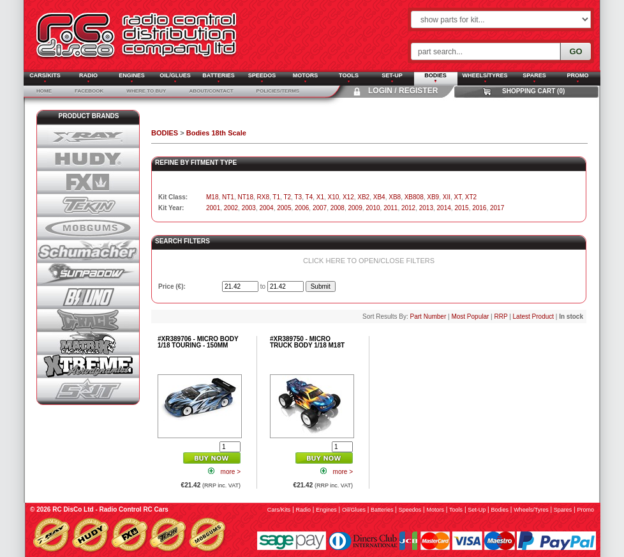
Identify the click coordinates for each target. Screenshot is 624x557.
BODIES (164, 133)
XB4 (379, 197)
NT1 (228, 197)
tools (456, 510)
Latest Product (533, 316)
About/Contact (211, 91)
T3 (298, 197)
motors (435, 510)
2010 (373, 207)
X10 (333, 197)
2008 (338, 207)
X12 (348, 197)
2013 (426, 207)
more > (231, 471)
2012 (408, 207)
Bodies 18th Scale (216, 133)
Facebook (89, 91)
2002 (231, 207)
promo (585, 510)
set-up (477, 510)
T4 (309, 197)
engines (326, 510)
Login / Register (403, 90)
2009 (355, 207)
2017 (497, 207)
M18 (212, 197)
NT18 (245, 197)
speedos (410, 510)
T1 (276, 197)
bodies (500, 510)
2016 (479, 207)
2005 (284, 207)
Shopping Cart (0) (533, 91)
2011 (390, 207)
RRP (500, 316)
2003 (249, 207)
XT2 (471, 197)
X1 (320, 197)
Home (44, 91)
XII (446, 197)
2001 (213, 207)
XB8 (395, 197)
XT (458, 197)
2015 (461, 207)
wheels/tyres (531, 510)
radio (303, 510)
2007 (320, 207)
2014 (444, 207)
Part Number (428, 316)
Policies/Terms (278, 91)
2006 (302, 207)
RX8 (263, 197)
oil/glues (354, 510)
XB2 (363, 197)
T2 (287, 197)
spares (563, 510)
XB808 (414, 197)
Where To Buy (146, 91)
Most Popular (470, 316)
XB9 (433, 197)
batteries (382, 510)
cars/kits (279, 510)
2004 (266, 207)
